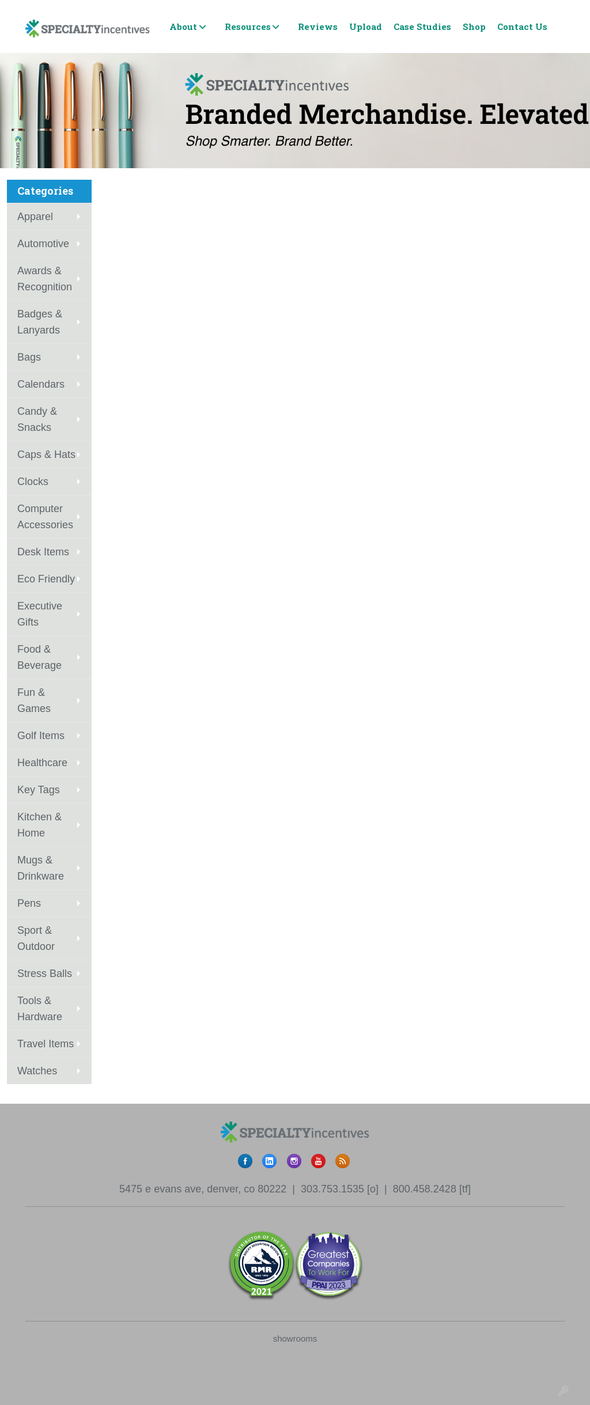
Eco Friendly (46, 579)
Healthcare (42, 762)
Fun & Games (34, 700)
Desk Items (43, 552)
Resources (248, 26)
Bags (29, 357)
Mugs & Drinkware (40, 868)
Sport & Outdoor (36, 938)
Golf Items (41, 735)
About (183, 26)
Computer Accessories (45, 517)
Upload (365, 26)
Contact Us (522, 26)
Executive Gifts (39, 614)
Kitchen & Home (39, 825)
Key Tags (38, 790)
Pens (29, 903)
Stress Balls (44, 973)
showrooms (295, 1338)
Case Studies (422, 26)
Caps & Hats (46, 454)
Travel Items (45, 1044)
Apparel (35, 216)
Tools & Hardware (39, 1008)
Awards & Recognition (44, 279)
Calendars (41, 384)
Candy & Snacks (37, 419)
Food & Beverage (39, 657)
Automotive (43, 243)
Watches (37, 1071)
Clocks (32, 481)
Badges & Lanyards (39, 322)
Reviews (318, 26)
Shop (474, 26)
